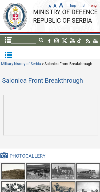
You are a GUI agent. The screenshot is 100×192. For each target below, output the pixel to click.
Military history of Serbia (21, 64)
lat (41, 40)
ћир (31, 40)
